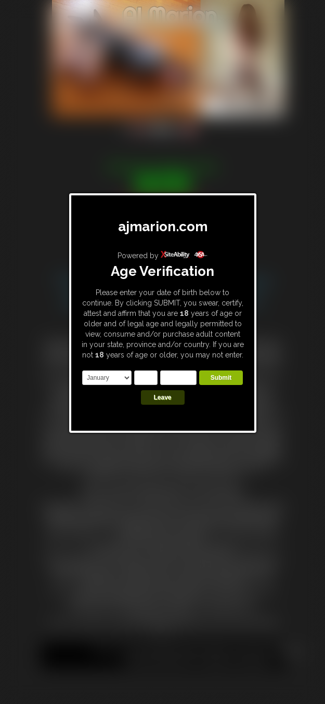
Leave (162, 397)
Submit (221, 377)
